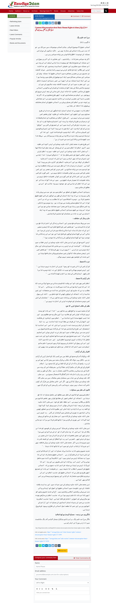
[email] (56, 23)
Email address (40, 571)
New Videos (14, 30)
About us (26, 11)
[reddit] (52, 23)
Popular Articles (15, 39)
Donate (63, 11)
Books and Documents (18, 43)
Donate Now (62, 551)
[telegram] (49, 23)
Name (37, 563)
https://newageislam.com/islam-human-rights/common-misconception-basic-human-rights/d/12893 (58, 533)
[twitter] (43, 23)
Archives (35, 11)
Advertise (71, 11)
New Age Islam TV (46, 11)
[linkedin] (46, 23)
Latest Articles (15, 26)
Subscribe (80, 11)
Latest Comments (16, 34)
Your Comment (40, 579)
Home (11, 11)
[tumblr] (59, 23)
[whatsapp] (40, 23)
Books (56, 11)
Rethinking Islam (15, 22)
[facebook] (37, 23)
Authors (18, 11)
